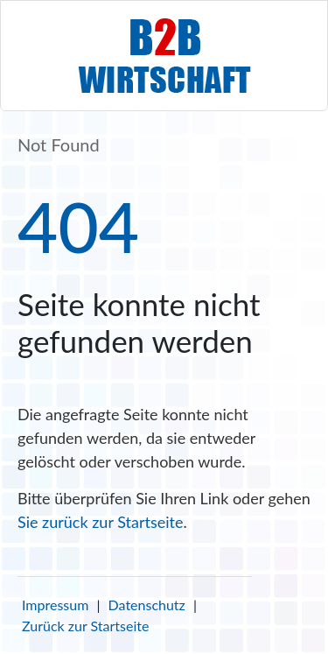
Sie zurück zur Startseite (100, 521)
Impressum (55, 604)
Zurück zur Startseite (85, 625)
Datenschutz (146, 604)
